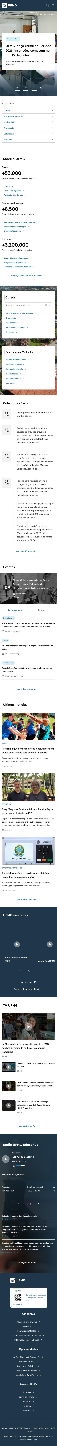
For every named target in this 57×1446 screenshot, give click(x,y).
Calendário (28, 134)
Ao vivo (16, 1153)
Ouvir (6, 1219)
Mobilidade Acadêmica (27, 1375)
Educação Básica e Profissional (21, 313)
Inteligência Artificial (17, 364)
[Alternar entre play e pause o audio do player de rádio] (6, 1159)
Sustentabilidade (15, 378)
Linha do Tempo (26, 1397)
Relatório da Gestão (26, 1331)
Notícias (27, 1406)
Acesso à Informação (26, 1322)
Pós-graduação (14, 323)
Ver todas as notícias (28, 899)
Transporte (28, 128)
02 (26, 88)
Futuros (41, 610)
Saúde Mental (14, 374)
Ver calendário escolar (28, 551)
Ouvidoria (26, 1326)
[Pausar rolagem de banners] (41, 88)
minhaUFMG (28, 122)
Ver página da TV (28, 1126)
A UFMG (27, 1392)
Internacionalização (16, 369)
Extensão (12, 332)
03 (34, 88)
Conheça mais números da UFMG (28, 275)
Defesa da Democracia (17, 359)
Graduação (12, 318)
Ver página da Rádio (28, 1262)
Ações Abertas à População (26, 1357)
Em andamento (15, 610)
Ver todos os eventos (28, 689)
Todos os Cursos (27, 1361)
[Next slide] (36, 971)
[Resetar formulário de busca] (49, 305)
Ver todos (12, 383)
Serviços (28, 139)
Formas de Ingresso (28, 116)
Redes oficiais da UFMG (28, 989)
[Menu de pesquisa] (47, 5)
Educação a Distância (17, 327)
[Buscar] (46, 305)
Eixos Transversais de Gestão (27, 1335)
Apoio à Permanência (26, 1370)
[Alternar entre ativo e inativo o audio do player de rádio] (13, 1165)
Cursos (28, 110)
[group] (17, 944)
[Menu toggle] (53, 5)
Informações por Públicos (26, 1340)
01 (17, 88)
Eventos (27, 1410)
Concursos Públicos (26, 1366)
